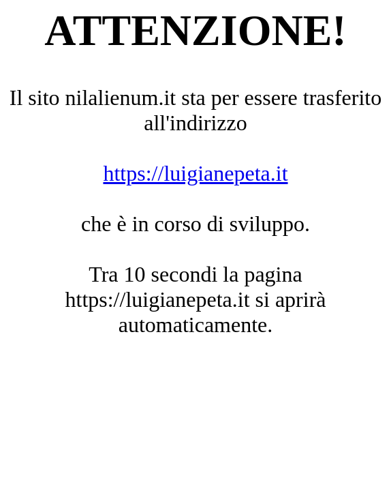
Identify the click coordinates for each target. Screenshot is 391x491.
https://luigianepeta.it (195, 173)
